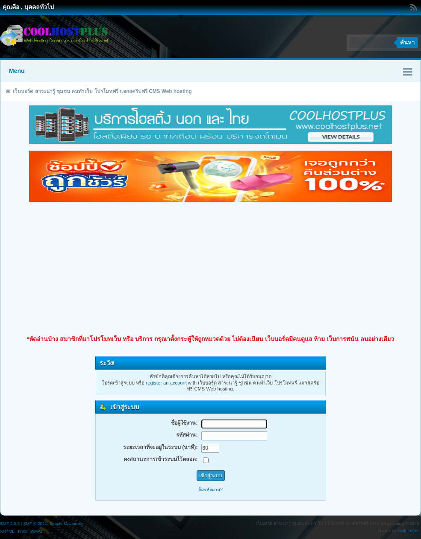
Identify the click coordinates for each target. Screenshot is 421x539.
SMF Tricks (408, 530)
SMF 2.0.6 (10, 523)
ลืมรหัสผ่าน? (210, 489)
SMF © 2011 (35, 523)
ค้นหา (407, 42)
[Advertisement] (210, 268)
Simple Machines (66, 523)
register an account (166, 382)
